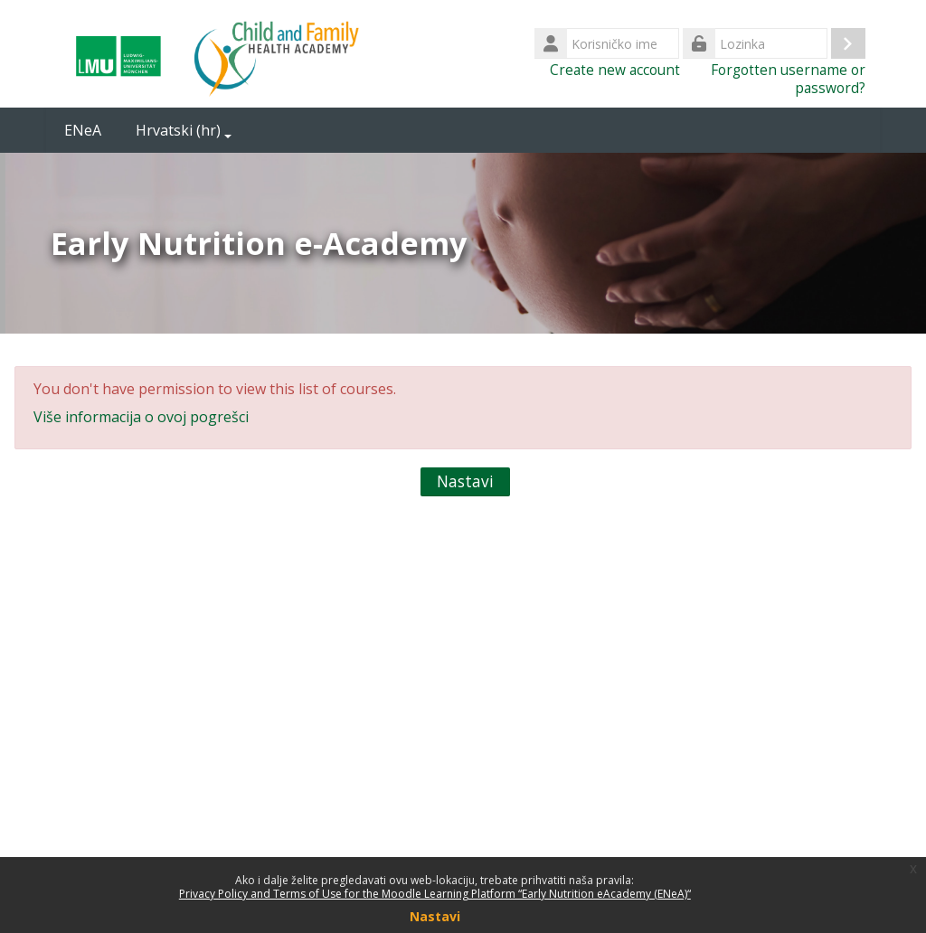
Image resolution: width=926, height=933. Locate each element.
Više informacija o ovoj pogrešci (141, 417)
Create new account (615, 70)
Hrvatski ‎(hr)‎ (184, 130)
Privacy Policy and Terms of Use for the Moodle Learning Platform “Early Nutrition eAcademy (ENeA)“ (435, 893)
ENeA (82, 130)
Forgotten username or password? (788, 79)
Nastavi (465, 481)
